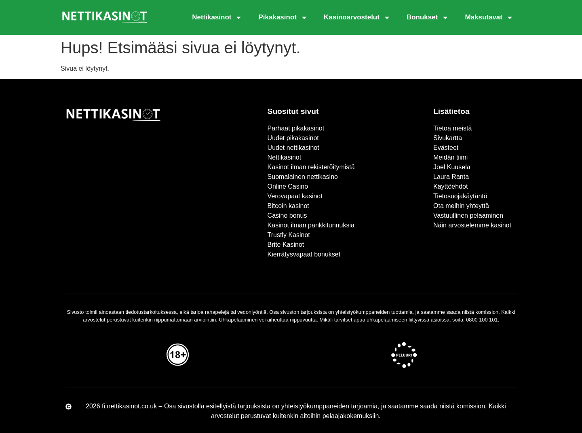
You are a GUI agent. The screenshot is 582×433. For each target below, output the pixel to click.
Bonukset (428, 17)
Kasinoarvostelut (357, 17)
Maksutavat (489, 17)
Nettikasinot (217, 17)
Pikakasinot (283, 17)
